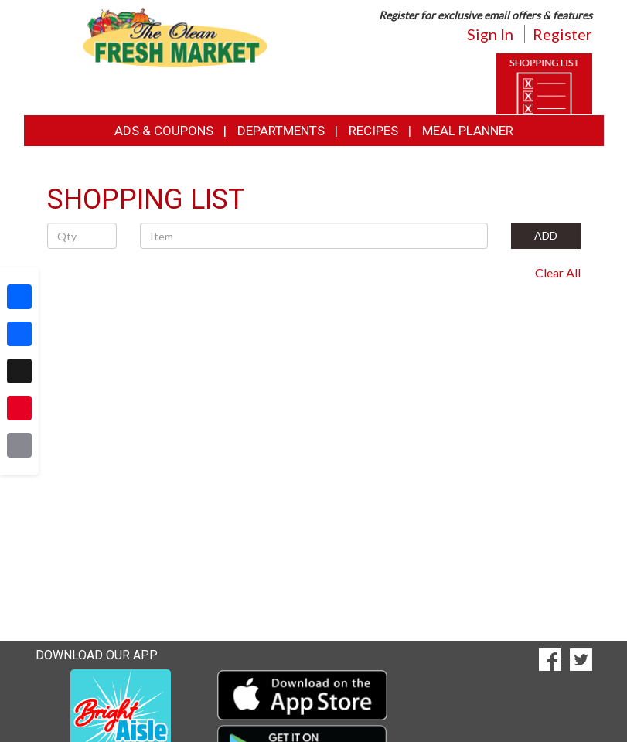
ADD (545, 235)
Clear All (558, 272)
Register (562, 34)
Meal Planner (467, 130)
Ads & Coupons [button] (163, 130)
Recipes (373, 130)
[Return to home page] (174, 36)
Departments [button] (281, 130)
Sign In (490, 34)
